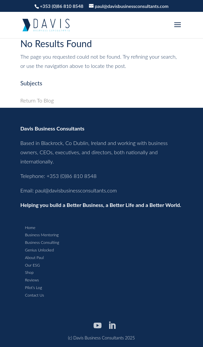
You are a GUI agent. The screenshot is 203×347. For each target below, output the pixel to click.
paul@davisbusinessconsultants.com (76, 190)
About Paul (34, 257)
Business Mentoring (42, 234)
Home (30, 227)
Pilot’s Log (33, 287)
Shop (29, 272)
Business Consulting (42, 242)
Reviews (32, 279)
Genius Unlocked (39, 249)
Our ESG (32, 265)
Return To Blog (37, 100)
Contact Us (34, 295)
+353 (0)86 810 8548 (61, 6)
